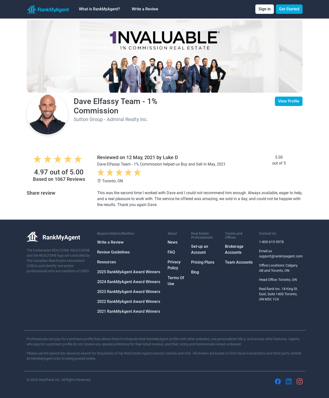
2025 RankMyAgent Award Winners (128, 272)
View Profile (288, 101)
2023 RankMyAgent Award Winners (128, 291)
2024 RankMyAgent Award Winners (128, 281)
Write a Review (145, 9)
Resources (106, 262)
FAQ (171, 252)
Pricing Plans (202, 262)
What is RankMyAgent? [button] (99, 9)
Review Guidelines (113, 252)
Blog (195, 272)
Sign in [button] (265, 9)
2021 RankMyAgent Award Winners (128, 311)
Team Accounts (239, 262)
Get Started (289, 9)
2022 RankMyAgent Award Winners (128, 301)
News (172, 242)
